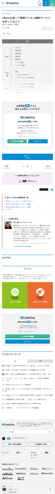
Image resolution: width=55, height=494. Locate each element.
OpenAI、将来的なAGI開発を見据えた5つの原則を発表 (23, 403)
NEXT (49, 166)
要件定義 (18, 53)
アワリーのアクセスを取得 (25, 77)
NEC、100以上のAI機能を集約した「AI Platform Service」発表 (25, 374)
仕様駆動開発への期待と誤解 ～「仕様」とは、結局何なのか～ (26, 399)
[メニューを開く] (3, 3)
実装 (16, 71)
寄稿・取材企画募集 (14, 444)
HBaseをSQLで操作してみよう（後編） (19, 204)
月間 (40, 361)
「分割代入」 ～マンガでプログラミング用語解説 (22, 408)
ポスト (43, 190)
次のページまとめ (27, 157)
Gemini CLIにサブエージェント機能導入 (18, 384)
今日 (15, 361)
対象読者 (18, 50)
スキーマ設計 (21, 65)
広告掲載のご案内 (41, 444)
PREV (5, 166)
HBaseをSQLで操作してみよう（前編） (19, 207)
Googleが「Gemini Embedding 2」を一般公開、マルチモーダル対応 (27, 366)
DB (3, 33)
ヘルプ (10, 486)
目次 (38, 41)
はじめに (18, 47)
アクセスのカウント (23, 74)
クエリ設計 (20, 62)
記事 (19, 453)
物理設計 (18, 59)
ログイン (37, 141)
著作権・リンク (13, 489)
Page (7, 56)
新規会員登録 (16, 141)
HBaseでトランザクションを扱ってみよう (19, 201)
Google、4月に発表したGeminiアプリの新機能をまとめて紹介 (25, 370)
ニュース (5, 454)
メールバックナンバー (27, 136)
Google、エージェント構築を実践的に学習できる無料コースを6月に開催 (29, 395)
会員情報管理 (12, 492)
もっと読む (7, 209)
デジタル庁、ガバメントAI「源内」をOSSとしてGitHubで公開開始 (27, 378)
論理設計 (18, 56)
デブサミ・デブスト (34, 455)
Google (8, 33)
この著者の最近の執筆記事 (22, 246)
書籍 (48, 453)
